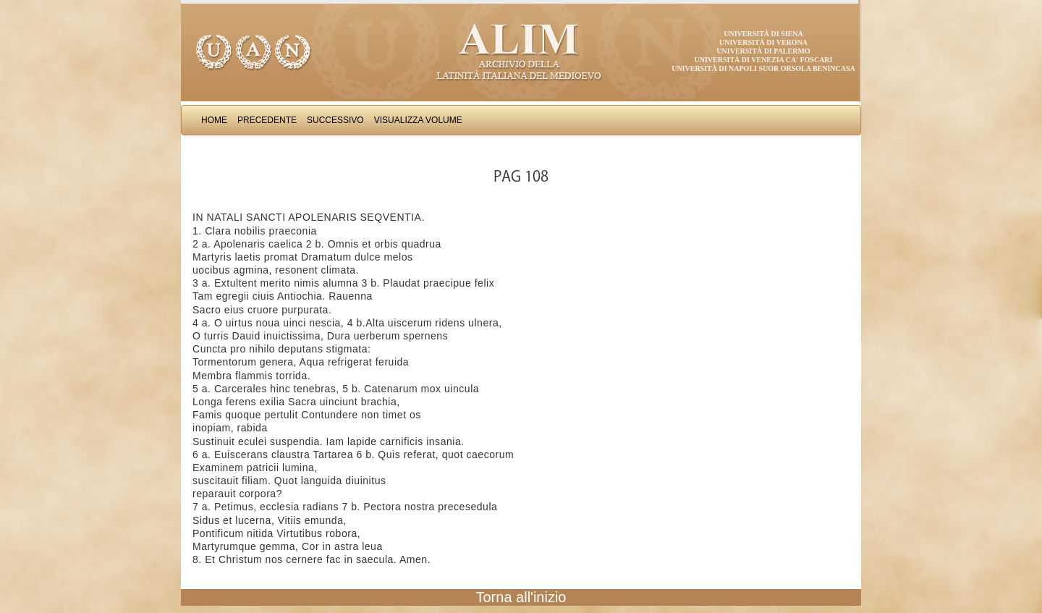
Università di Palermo (763, 51)
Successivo (335, 120)
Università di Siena (763, 34)
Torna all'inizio (521, 597)
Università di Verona (763, 42)
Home (214, 120)
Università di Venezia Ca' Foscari (764, 60)
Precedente (267, 120)
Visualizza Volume (418, 120)
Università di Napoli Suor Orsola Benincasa (763, 68)
